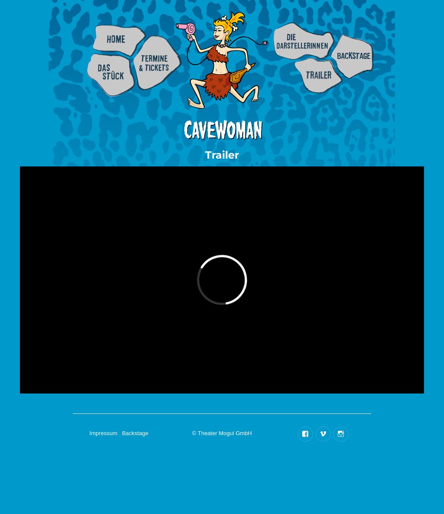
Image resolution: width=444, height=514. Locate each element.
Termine (158, 62)
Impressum (103, 433)
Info (111, 75)
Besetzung (304, 41)
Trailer (318, 76)
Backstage (352, 56)
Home (119, 41)
